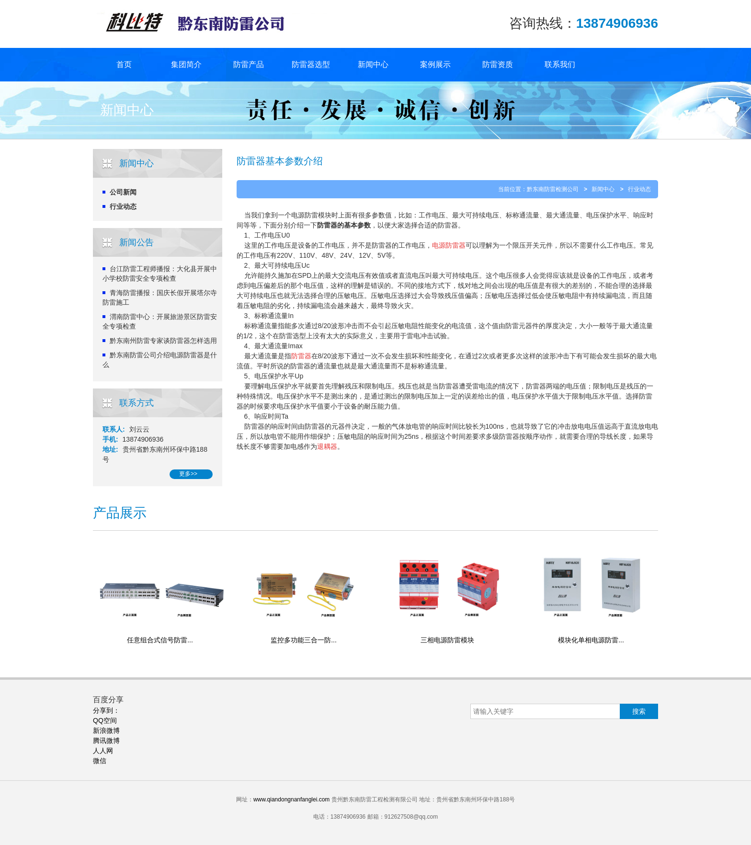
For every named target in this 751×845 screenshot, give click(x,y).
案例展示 (435, 64)
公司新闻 (123, 192)
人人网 (103, 750)
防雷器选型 (311, 64)
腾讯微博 (106, 740)
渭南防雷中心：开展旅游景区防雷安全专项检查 (159, 321)
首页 (124, 64)
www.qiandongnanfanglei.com (291, 799)
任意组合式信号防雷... (160, 640)
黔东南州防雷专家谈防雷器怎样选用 (163, 340)
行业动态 (123, 206)
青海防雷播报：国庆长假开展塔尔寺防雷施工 (159, 297)
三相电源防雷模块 (447, 640)
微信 (99, 761)
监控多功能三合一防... (304, 640)
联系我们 (560, 64)
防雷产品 (248, 64)
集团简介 (186, 64)
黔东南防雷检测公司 (553, 189)
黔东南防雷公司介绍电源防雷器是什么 (159, 359)
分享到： (106, 710)
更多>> (188, 473)
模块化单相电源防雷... (591, 640)
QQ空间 (105, 720)
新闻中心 (373, 64)
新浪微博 (106, 730)
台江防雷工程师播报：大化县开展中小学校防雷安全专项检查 (159, 273)
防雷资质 (497, 64)
